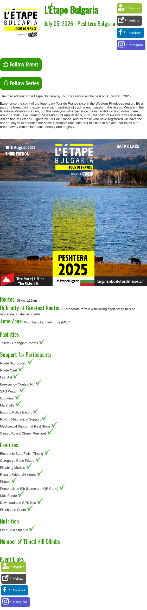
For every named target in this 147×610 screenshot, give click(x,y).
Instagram (136, 45)
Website (134, 20)
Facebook (135, 32)
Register (134, 8)
